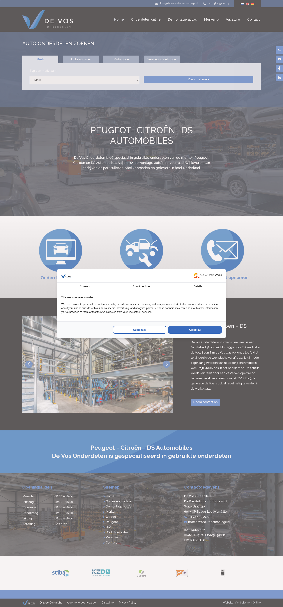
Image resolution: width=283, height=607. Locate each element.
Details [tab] (198, 286)
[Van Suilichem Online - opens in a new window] (208, 275)
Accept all (195, 329)
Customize (139, 329)
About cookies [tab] (141, 286)
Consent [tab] (85, 286)
